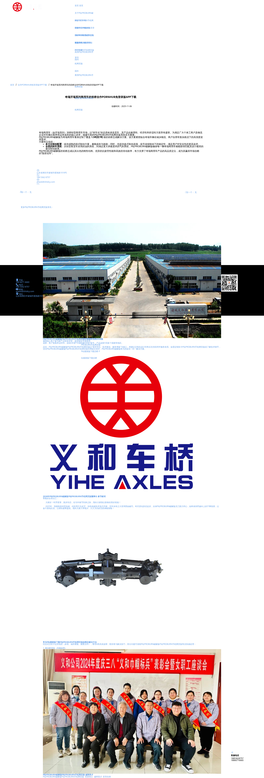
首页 (12, 84)
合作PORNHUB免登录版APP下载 (32, 84)
